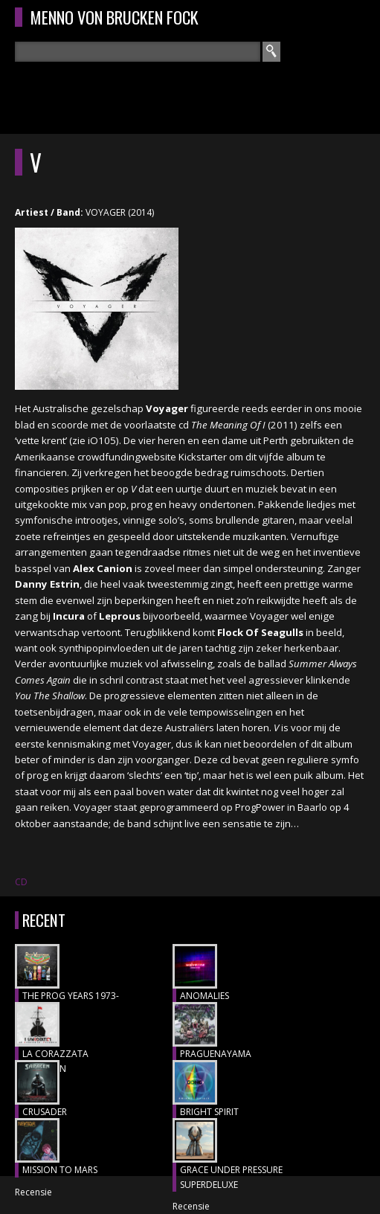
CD (21, 882)
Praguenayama (215, 1053)
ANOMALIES (204, 995)
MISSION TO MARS (59, 1169)
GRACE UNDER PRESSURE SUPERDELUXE (231, 1177)
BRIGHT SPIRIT (209, 1111)
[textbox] (137, 52)
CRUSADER (44, 1111)
